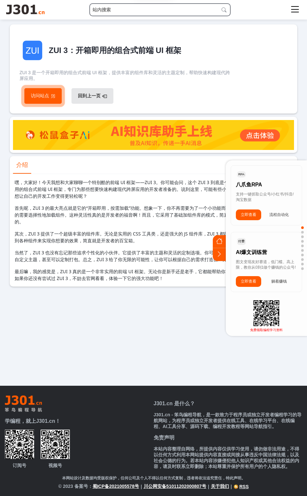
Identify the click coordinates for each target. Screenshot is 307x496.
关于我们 (220, 486)
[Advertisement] (153, 335)
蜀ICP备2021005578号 (116, 486)
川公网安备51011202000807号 (175, 486)
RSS (241, 486)
